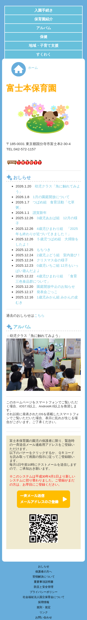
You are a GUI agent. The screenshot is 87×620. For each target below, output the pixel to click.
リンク (43, 612)
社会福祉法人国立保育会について (43, 597)
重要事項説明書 (43, 581)
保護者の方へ (43, 571)
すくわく (43, 54)
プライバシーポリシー (44, 592)
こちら (39, 315)
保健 (43, 37)
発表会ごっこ (47, 292)
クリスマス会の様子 (52, 260)
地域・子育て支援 (43, 45)
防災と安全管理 (43, 586)
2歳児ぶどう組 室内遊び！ (58, 255)
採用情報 (43, 602)
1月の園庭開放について (51, 197)
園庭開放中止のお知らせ (56, 286)
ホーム (33, 68)
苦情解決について (43, 576)
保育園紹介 (43, 19)
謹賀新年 (40, 213)
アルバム (43, 28)
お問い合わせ (43, 617)
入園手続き (43, 10)
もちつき (44, 250)
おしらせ (43, 566)
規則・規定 (44, 607)
